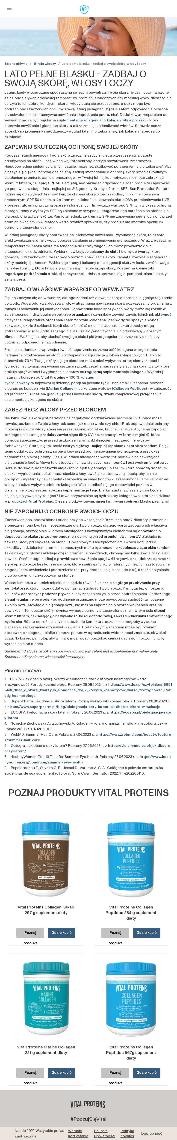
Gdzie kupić (61, 932)
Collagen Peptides (129, 388)
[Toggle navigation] (9, 8)
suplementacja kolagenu (78, 120)
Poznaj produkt (30, 934)
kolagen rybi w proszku (127, 120)
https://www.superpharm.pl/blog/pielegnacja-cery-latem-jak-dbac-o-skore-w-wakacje (83, 706)
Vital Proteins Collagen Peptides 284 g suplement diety (131, 912)
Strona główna (16, 64)
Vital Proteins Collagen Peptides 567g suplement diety (131, 1052)
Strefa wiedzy (45, 64)
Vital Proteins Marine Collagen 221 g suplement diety (46, 1050)
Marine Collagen (61, 388)
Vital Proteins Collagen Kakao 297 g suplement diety (46, 910)
